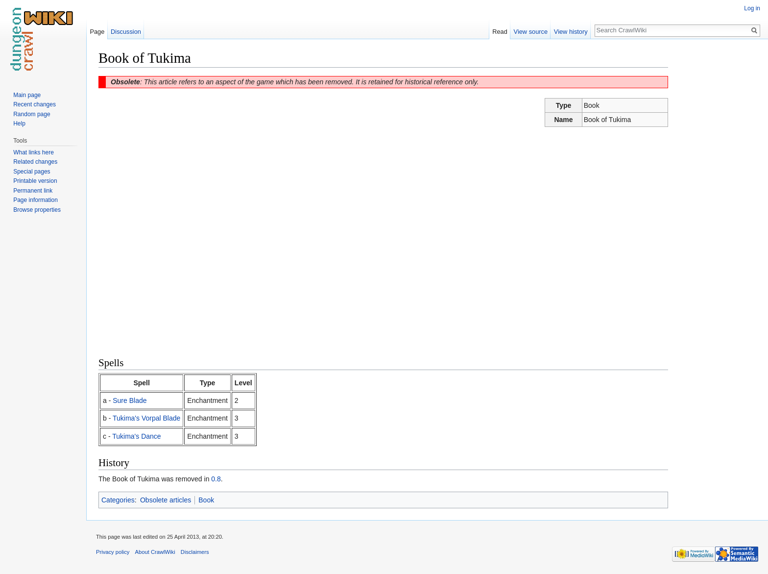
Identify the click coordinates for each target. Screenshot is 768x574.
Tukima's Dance (136, 436)
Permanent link (32, 190)
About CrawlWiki (155, 552)
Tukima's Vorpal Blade (146, 418)
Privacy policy (112, 552)
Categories (118, 500)
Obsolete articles (165, 500)
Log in (752, 8)
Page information (35, 200)
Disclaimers (195, 552)
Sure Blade (129, 400)
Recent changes (34, 104)
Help (19, 123)
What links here (33, 152)
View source (531, 31)
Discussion (126, 31)
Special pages (31, 171)
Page (97, 31)
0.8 (215, 479)
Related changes (35, 161)
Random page (31, 114)
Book (206, 500)
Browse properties (37, 209)
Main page (27, 95)
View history (571, 31)
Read (499, 31)
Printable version (35, 180)
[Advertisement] (717, 196)
